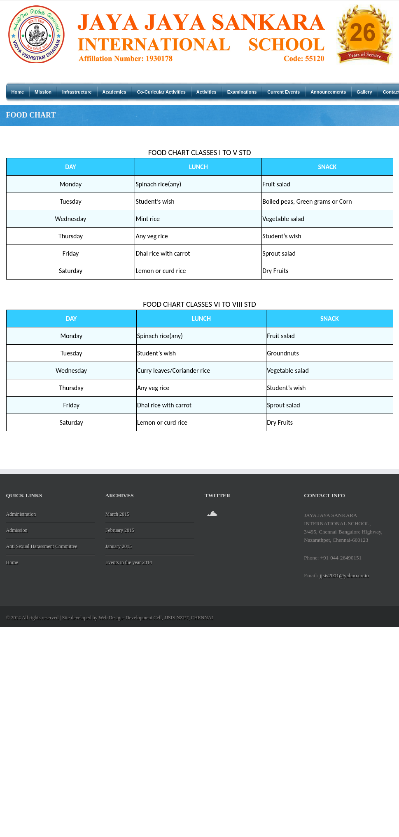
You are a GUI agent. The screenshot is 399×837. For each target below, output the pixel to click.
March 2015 (117, 514)
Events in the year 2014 (128, 562)
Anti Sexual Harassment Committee (41, 546)
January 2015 (118, 546)
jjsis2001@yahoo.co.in (344, 575)
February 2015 (119, 530)
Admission (17, 530)
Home (12, 562)
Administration (21, 514)
